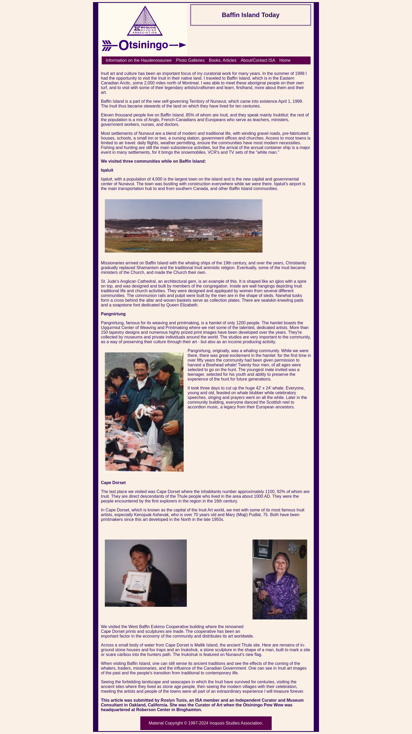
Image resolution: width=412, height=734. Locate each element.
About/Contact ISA (258, 60)
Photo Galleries (190, 60)
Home (285, 60)
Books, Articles (222, 60)
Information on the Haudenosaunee (139, 60)
